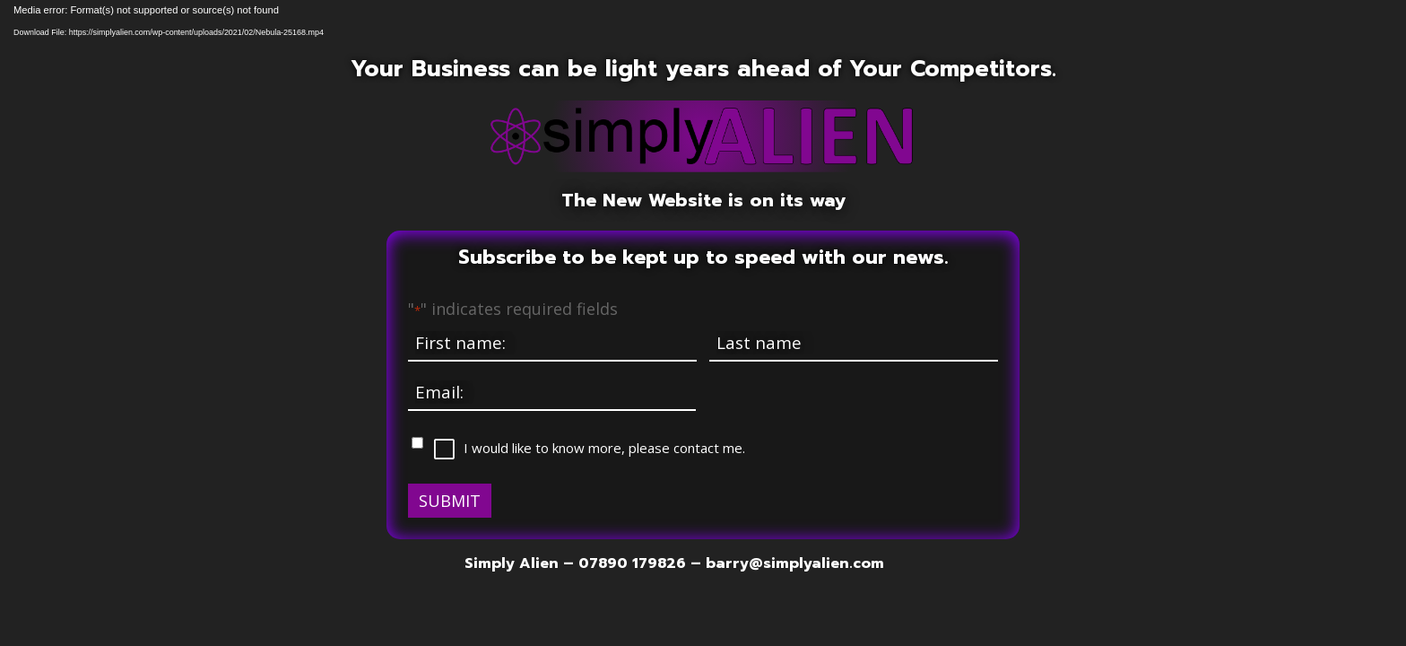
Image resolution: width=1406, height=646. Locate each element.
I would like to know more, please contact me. (604, 448)
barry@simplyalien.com (795, 563)
